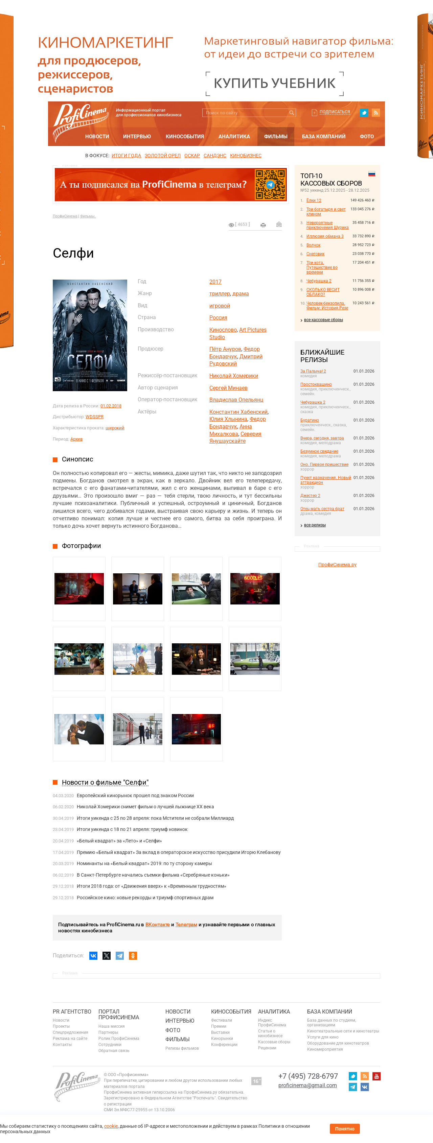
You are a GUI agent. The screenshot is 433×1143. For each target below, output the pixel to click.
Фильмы (276, 137)
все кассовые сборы (323, 319)
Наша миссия (111, 1026)
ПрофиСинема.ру (337, 564)
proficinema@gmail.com (307, 1085)
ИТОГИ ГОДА (126, 155)
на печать (263, 225)
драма (240, 293)
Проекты (61, 1026)
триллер (219, 293)
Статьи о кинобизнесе (270, 1033)
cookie (111, 1126)
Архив (76, 439)
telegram (352, 1086)
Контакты (62, 1044)
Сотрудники (109, 1044)
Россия (218, 317)
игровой (219, 306)
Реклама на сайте (70, 1038)
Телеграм (186, 925)
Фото (367, 137)
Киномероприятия (325, 1049)
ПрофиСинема (65, 216)
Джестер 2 (310, 495)
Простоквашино (316, 384)
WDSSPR (95, 416)
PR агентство (72, 1011)
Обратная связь (114, 1050)
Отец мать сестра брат (322, 508)
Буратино (309, 420)
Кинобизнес (245, 155)
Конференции (224, 1044)
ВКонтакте (157, 925)
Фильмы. (88, 216)
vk (364, 1086)
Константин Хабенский (238, 412)
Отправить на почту (279, 224)
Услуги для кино (323, 1037)
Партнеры (108, 1032)
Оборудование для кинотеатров (338, 1043)
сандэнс (215, 155)
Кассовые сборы (274, 1042)
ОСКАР (192, 155)
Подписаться (335, 112)
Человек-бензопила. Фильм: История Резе (327, 305)
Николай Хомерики (233, 376)
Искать (292, 113)
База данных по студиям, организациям (331, 1022)
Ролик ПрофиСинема (118, 1038)
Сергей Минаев (228, 388)
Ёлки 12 (313, 200)
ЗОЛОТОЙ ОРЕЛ (163, 155)
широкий (115, 427)
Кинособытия (185, 137)
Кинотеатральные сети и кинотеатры (343, 1031)
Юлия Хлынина (228, 419)
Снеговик (315, 254)
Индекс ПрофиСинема (272, 1022)
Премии (218, 1026)
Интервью (137, 137)
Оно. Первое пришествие (324, 464)
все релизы (315, 525)
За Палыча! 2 (313, 371)
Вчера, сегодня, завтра (322, 438)
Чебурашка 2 (319, 281)
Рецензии (267, 1048)
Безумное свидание (319, 451)
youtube (376, 1076)
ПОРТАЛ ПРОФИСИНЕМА (118, 1014)
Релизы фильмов (182, 1048)
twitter (364, 112)
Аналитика (234, 137)
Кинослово (223, 330)
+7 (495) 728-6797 (308, 1076)
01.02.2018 (110, 405)
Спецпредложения (70, 1032)
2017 (215, 282)
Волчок (313, 245)
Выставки (220, 1032)
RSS (375, 112)
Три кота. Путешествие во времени (322, 267)
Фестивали (221, 1020)
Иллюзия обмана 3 (325, 236)
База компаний (324, 137)
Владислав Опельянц (236, 400)
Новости (97, 137)
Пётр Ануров (225, 349)
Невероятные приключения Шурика (327, 225)
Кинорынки (222, 1038)
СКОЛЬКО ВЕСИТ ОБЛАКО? (323, 292)
